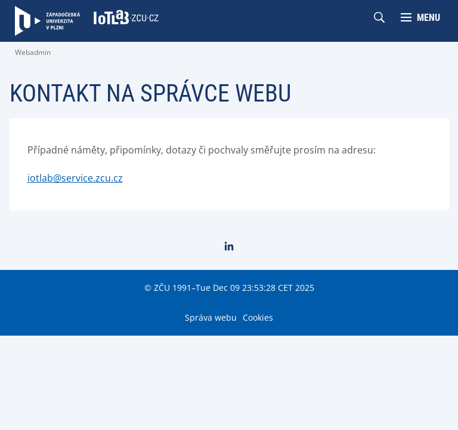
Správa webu (211, 317)
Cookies (258, 317)
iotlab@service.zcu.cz (75, 178)
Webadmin (33, 52)
